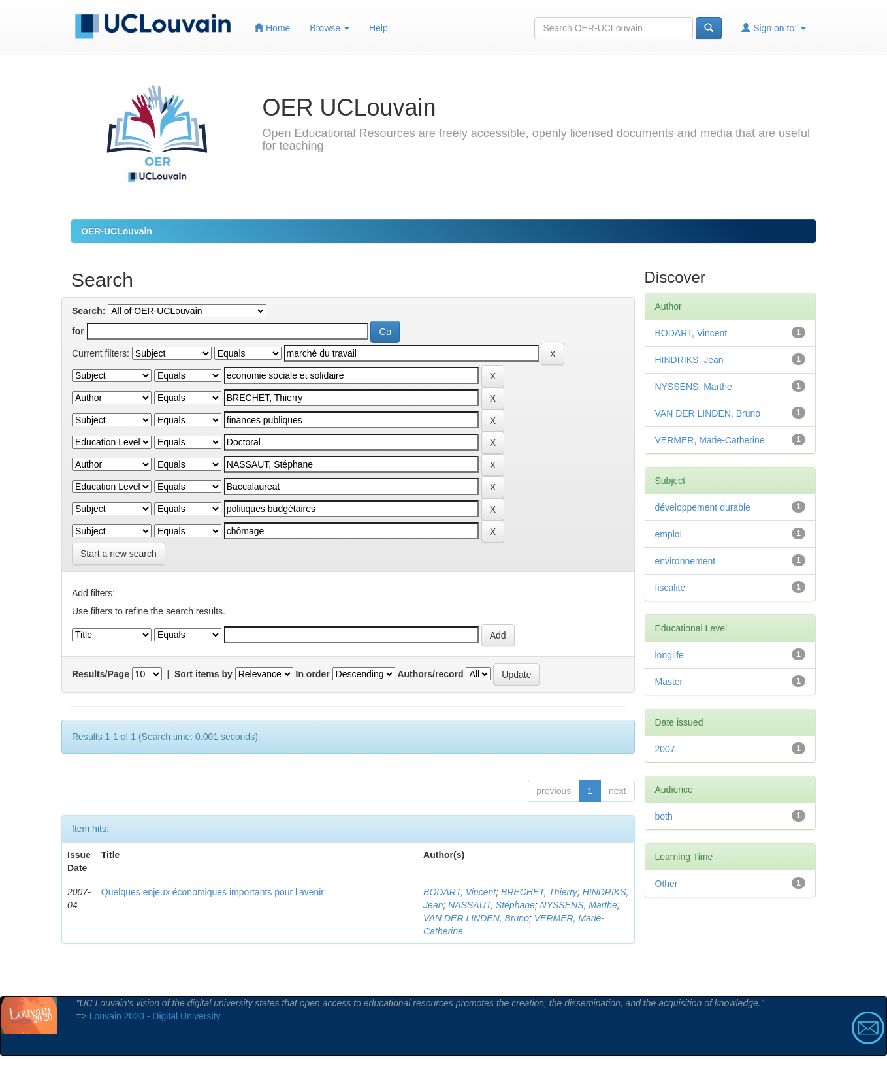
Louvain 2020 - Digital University (155, 1016)
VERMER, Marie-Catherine (710, 440)
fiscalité (670, 587)
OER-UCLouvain (116, 231)
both (664, 816)
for (78, 331)
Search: (88, 311)
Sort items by (203, 674)
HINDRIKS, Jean (689, 360)
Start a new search (118, 554)
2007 (665, 749)
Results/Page (100, 674)
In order (313, 674)
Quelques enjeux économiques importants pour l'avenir (212, 892)
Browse (329, 28)
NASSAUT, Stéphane (491, 905)
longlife (669, 655)
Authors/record (430, 674)
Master (669, 682)
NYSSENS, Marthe (578, 905)
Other (666, 883)
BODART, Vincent (459, 892)
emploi (668, 534)
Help (378, 28)
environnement (685, 561)
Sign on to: (773, 27)
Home (272, 27)
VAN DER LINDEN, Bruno (476, 918)
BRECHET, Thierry (539, 892)
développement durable (702, 507)
